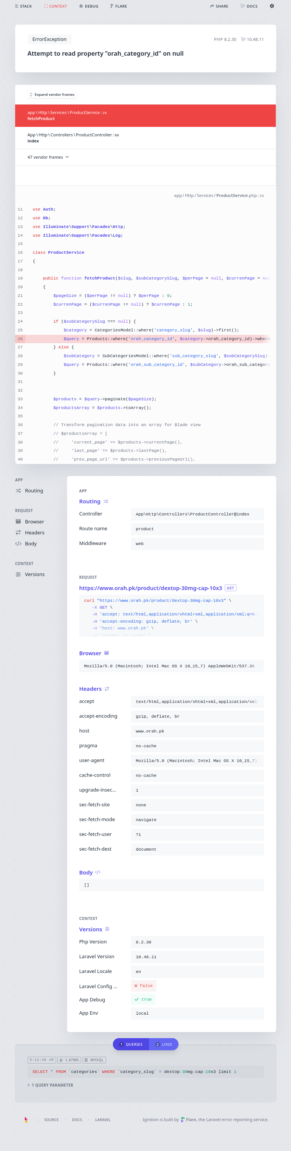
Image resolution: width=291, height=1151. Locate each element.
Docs (77, 1119)
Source (51, 1119)
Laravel (103, 1119)
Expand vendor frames (52, 94)
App (19, 480)
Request (24, 510)
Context (24, 563)
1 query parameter (50, 1085)
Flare (188, 1119)
